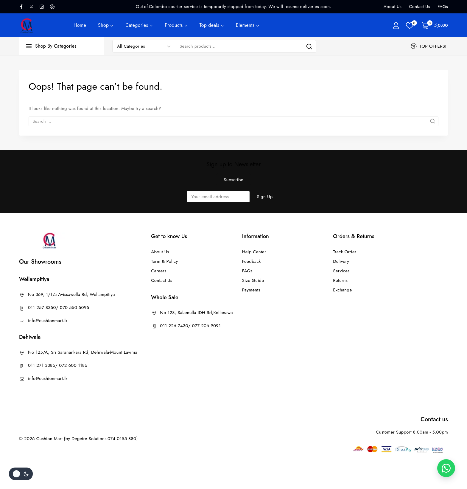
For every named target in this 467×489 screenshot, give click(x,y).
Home (80, 25)
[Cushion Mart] (26, 25)
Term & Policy (164, 261)
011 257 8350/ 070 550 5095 (58, 307)
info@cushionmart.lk (48, 320)
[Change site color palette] (21, 474)
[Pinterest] (54, 6)
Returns (340, 280)
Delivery (341, 261)
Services (341, 271)
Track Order (344, 252)
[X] (33, 6)
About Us (392, 6)
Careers (158, 271)
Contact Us (419, 6)
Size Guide (253, 280)
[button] (446, 468)
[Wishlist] (410, 25)
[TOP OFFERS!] (429, 46)
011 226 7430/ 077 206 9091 (190, 325)
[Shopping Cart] (434, 25)
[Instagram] (44, 6)
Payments (251, 290)
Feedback (251, 261)
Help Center (254, 252)
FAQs (443, 6)
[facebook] (23, 6)
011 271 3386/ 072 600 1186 (57, 365)
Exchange (342, 290)
